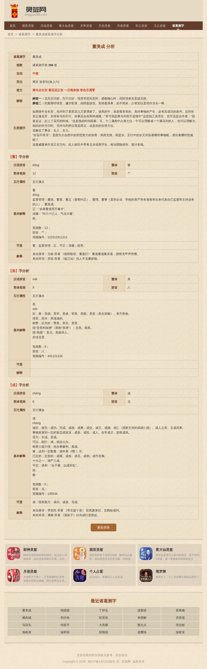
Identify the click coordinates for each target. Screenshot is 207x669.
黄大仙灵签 (66, 25)
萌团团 (65, 610)
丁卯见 (103, 610)
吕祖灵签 (46, 25)
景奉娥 (180, 610)
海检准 (26, 632)
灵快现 (180, 617)
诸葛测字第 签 (45, 65)
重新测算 (103, 527)
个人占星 (96, 571)
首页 (13, 25)
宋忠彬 (180, 625)
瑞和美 (65, 632)
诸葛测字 (178, 25)
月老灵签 (123, 25)
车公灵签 (141, 25)
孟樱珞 (142, 632)
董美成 (26, 610)
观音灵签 (28, 25)
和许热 (65, 617)
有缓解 (142, 617)
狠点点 (142, 625)
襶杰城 (26, 617)
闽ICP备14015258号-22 (104, 661)
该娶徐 (142, 610)
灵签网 (125, 661)
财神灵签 (30, 549)
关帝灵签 (86, 25)
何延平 (65, 625)
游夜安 (180, 632)
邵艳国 (103, 632)
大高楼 (103, 625)
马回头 (26, 625)
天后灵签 (105, 25)
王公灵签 (160, 25)
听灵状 (103, 617)
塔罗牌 (161, 571)
